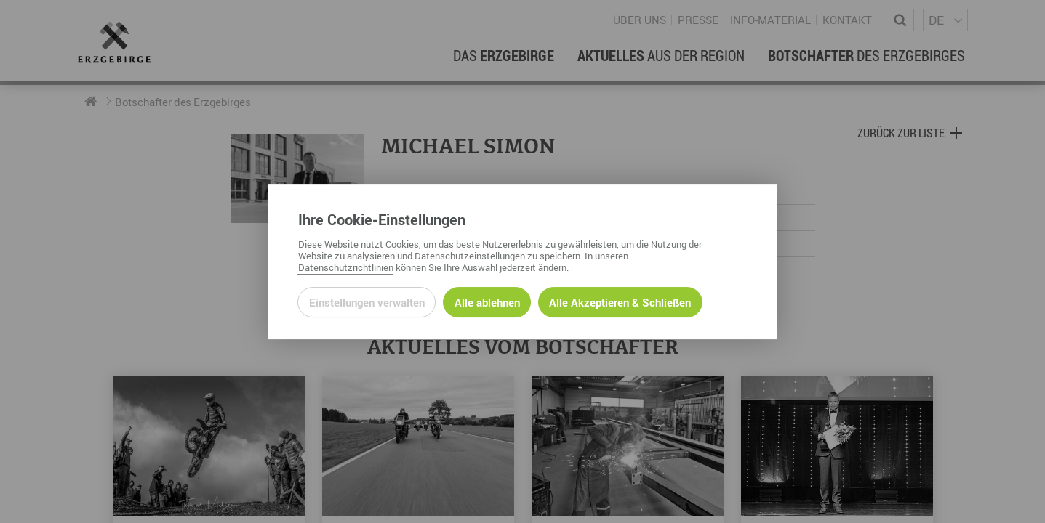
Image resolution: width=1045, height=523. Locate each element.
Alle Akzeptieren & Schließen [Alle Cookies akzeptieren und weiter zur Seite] (620, 302)
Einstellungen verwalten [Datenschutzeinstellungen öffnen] (367, 302)
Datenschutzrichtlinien (345, 267)
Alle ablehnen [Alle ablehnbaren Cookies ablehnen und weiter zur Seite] (487, 302)
